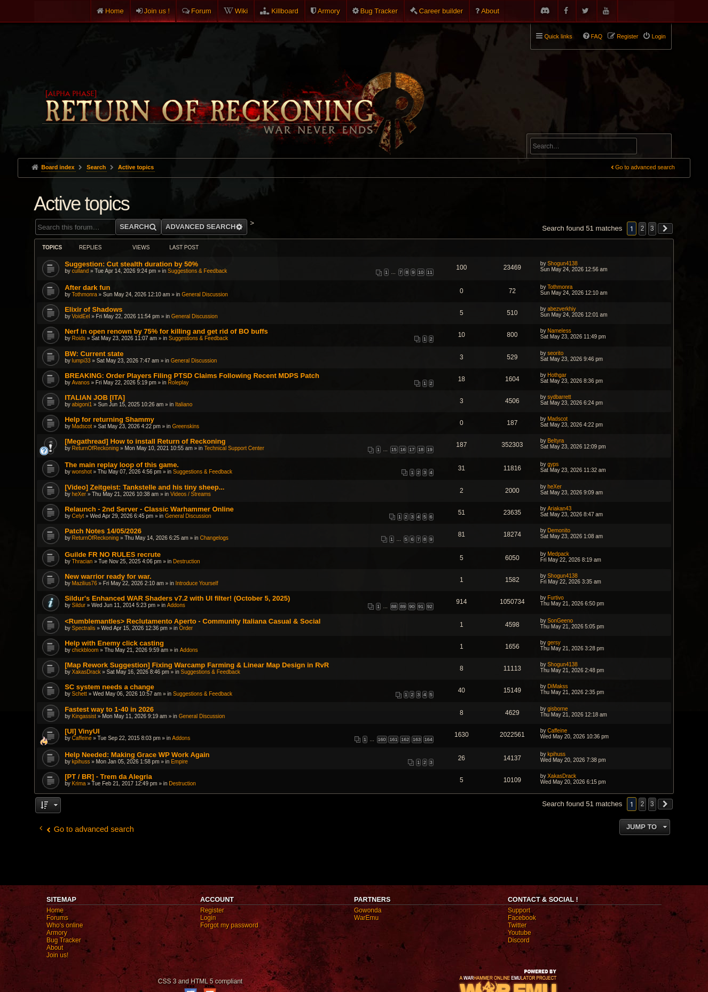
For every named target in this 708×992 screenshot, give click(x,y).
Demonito (558, 530)
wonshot (82, 472)
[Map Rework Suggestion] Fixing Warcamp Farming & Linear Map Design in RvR (197, 665)
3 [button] (652, 228)
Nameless (559, 331)
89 (402, 606)
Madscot (82, 426)
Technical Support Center (234, 448)
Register (212, 910)
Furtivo (555, 598)
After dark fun (87, 288)
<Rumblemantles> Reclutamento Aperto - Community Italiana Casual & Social (192, 621)
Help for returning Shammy (109, 419)
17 (411, 449)
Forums (57, 918)
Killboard (284, 11)
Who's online (64, 925)
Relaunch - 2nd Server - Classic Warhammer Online (149, 509)
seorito (555, 353)
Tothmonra (84, 294)
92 (429, 606)
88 (394, 606)
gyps (552, 464)
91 (420, 606)
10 (420, 272)
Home (114, 11)
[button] (665, 228)
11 (429, 272)
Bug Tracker (379, 11)
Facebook (522, 918)
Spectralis (84, 628)
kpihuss (81, 762)
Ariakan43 (559, 508)
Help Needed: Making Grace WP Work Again (137, 755)
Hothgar (557, 375)
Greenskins (185, 426)
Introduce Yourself (197, 583)
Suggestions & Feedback (197, 271)
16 (402, 449)
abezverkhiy (561, 309)
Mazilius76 (84, 583)
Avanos (81, 382)
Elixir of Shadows (93, 309)
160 (382, 739)
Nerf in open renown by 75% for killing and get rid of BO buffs (166, 331)
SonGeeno (560, 621)
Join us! (57, 955)
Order (186, 628)
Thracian (82, 561)
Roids (79, 338)
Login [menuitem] (658, 36)
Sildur (79, 605)
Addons (176, 605)
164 (428, 739)
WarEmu (366, 918)
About (490, 11)
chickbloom (85, 650)
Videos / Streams (190, 494)
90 (411, 606)
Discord (519, 940)
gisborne (557, 709)
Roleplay (178, 382)
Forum (201, 11)
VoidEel (81, 316)
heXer (79, 494)
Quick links (558, 36)
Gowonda (367, 910)
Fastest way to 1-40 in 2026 (109, 709)
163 (417, 739)
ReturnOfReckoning (95, 448)
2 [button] (642, 228)
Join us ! (157, 11)
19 (429, 449)
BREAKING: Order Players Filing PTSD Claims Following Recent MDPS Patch (192, 376)
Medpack (558, 554)
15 (394, 449)
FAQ (597, 36)
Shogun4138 (562, 263)
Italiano (183, 404)
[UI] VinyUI (82, 731)
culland (80, 271)
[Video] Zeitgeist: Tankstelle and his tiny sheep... (144, 487)
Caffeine (82, 738)
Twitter (517, 925)
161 (393, 739)
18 (420, 449)
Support (519, 910)
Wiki (241, 11)
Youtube (519, 932)
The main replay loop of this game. (122, 465)
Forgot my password (229, 925)
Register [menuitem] (627, 36)
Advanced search (563, 128)
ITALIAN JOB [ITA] (95, 397)
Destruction (186, 561)
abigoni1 (82, 404)
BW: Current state (94, 354)
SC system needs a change (109, 687)
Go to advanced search (645, 167)
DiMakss (557, 686)
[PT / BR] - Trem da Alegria (108, 777)
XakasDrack (86, 672)
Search (657, 148)
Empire (179, 762)
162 (405, 739)
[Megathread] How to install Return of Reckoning (145, 441)
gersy (553, 642)
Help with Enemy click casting (114, 643)
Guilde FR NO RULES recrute (113, 554)
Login (208, 918)
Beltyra (555, 441)
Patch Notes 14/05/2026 (103, 531)
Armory (329, 11)
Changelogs (214, 538)
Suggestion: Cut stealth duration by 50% (131, 264)
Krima (79, 783)
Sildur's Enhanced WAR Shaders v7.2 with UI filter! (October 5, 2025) (177, 598)
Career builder (441, 11)
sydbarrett (559, 397)
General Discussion (205, 294)
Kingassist (84, 716)
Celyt (78, 516)
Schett (79, 694)
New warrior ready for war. (108, 576)
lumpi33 (81, 361)
